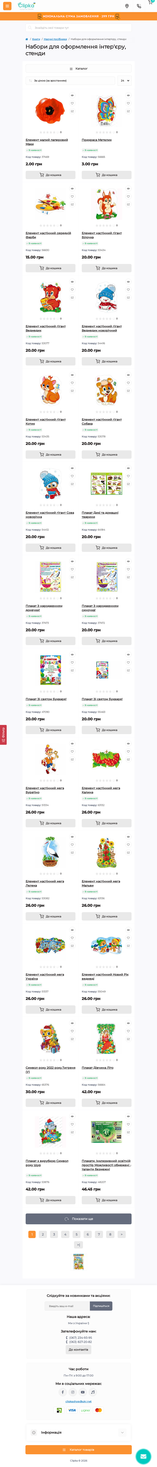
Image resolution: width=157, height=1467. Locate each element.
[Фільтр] (3, 735)
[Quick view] (72, 95)
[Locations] (127, 6)
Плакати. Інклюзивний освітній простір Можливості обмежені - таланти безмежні (106, 1165)
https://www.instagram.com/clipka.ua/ (72, 1392)
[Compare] (72, 111)
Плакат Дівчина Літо (97, 1068)
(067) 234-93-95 (80, 1338)
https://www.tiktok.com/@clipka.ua (92, 1392)
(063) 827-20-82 (80, 1342)
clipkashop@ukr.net (78, 1401)
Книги (36, 39)
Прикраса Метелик (97, 140)
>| (78, 1245)
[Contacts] (139, 6)
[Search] (30, 28)
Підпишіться (101, 1305)
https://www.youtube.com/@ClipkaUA (83, 1392)
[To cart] (50, 175)
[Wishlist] (72, 103)
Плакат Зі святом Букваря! (46, 699)
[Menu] (7, 6)
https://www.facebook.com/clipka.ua (63, 1392)
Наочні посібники (55, 39)
